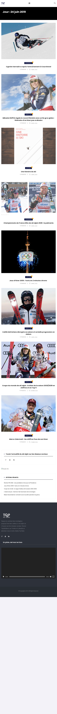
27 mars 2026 (33, 442)
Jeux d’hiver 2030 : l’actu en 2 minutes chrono (28, 280)
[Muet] (51, 577)
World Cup (28, 114)
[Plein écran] (53, 577)
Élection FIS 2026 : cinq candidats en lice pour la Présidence (20, 483)
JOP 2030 (28, 277)
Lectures (28, 168)
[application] (28, 563)
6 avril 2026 (33, 174)
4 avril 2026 (33, 283)
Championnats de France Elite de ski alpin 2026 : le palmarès (29, 223)
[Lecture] (3, 577)
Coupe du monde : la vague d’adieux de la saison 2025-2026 (20, 489)
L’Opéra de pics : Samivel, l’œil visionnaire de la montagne (19, 491)
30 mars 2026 (33, 390)
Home (5, 15)
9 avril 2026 (33, 69)
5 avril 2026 (33, 226)
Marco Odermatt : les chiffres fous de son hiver (28, 439)
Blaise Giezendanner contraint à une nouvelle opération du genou (22, 494)
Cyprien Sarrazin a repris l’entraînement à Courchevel (28, 67)
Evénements (28, 63)
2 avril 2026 (33, 337)
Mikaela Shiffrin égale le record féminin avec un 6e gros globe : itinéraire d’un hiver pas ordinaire (28, 119)
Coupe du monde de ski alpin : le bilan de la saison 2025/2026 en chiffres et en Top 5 (28, 386)
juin (18, 15)
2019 (12, 15)
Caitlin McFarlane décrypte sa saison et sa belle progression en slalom (28, 333)
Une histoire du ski (28, 172)
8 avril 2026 (33, 123)
